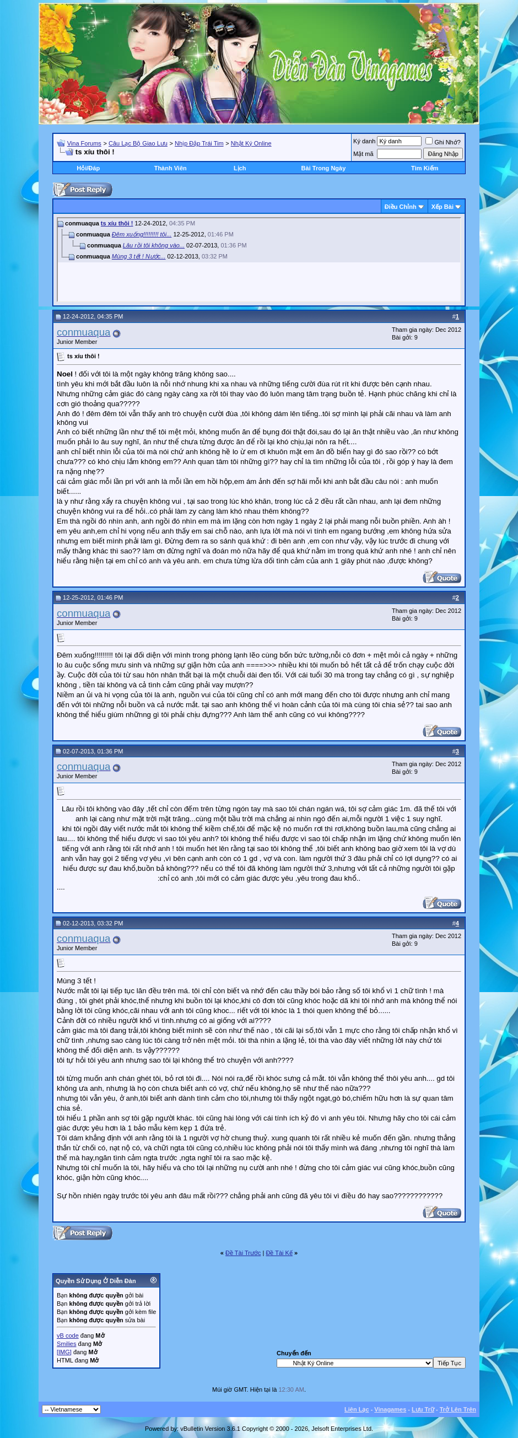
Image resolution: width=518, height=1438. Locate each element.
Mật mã (363, 153)
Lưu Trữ (423, 1409)
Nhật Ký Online (251, 143)
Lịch (240, 168)
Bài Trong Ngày (323, 168)
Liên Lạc (356, 1409)
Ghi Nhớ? (442, 142)
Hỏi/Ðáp (88, 168)
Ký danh (364, 141)
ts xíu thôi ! (117, 223)
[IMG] (64, 1352)
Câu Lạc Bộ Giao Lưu (138, 143)
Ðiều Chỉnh (401, 206)
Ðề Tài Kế (279, 1253)
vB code (68, 1335)
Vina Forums (84, 143)
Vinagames (390, 1409)
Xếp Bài (442, 206)
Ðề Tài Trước (243, 1253)
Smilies (66, 1343)
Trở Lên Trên (458, 1409)
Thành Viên (170, 168)
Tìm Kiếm (424, 168)
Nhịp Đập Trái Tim (199, 143)
